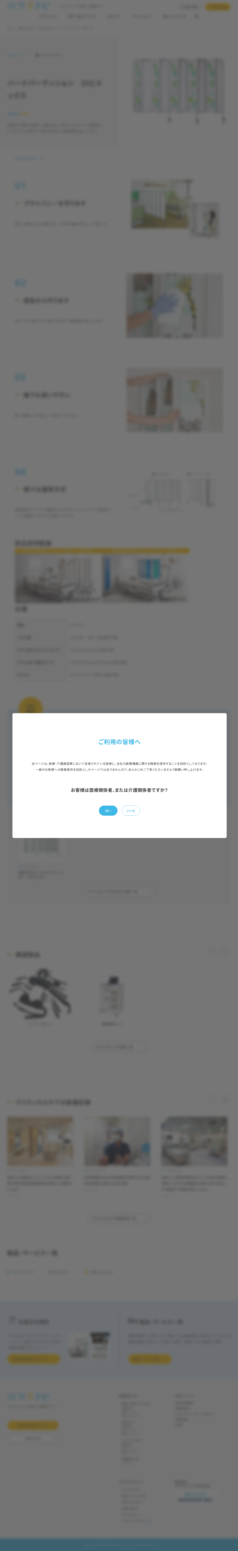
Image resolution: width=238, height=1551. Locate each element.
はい (108, 810)
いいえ (130, 810)
